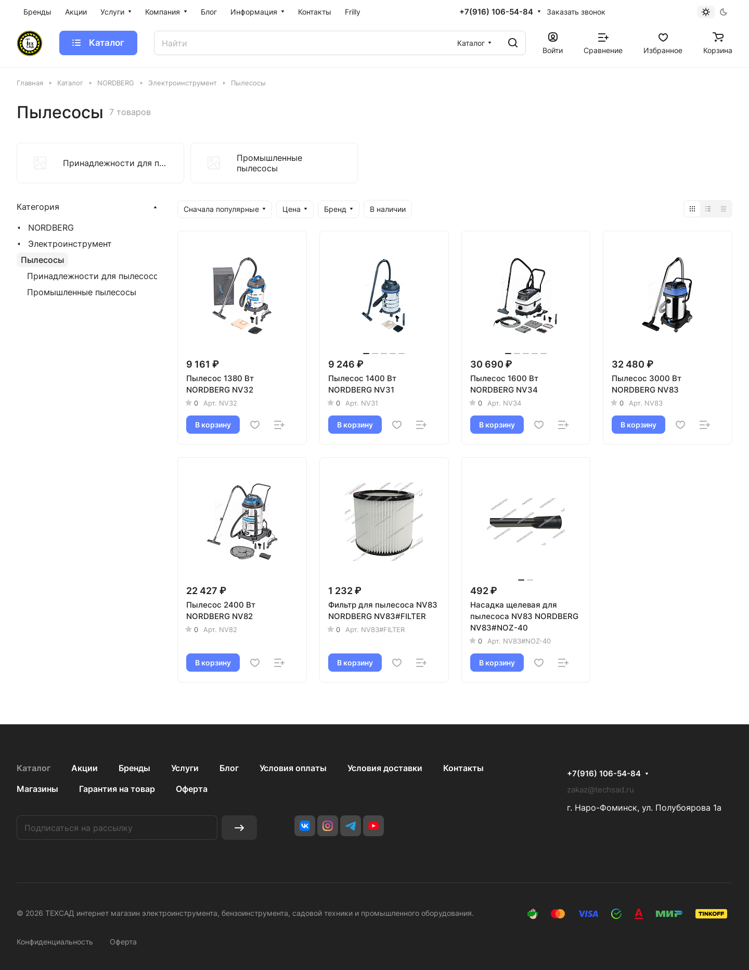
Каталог (33, 768)
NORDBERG (51, 227)
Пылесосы (42, 260)
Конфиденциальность (55, 941)
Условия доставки (384, 768)
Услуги (185, 768)
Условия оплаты (293, 768)
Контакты (463, 768)
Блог (229, 768)
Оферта (192, 789)
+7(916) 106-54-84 (496, 12)
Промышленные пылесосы (81, 292)
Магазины (37, 789)
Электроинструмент (70, 243)
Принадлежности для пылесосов (95, 276)
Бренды (134, 768)
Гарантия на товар (117, 789)
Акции (84, 768)
